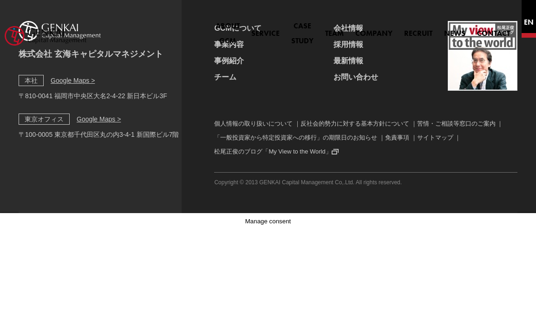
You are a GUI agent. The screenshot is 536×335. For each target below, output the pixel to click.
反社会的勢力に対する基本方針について (355, 123)
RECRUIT (393, 28)
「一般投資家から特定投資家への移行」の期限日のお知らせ (295, 137)
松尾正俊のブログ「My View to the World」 (272, 151)
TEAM (309, 28)
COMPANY (348, 28)
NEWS (429, 28)
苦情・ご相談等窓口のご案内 (456, 123)
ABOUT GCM (173, 28)
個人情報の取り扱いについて (253, 123)
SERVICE (221, 28)
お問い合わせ (355, 77)
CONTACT (468, 28)
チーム (225, 77)
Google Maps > (73, 80)
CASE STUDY (267, 28)
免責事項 (397, 137)
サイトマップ (435, 137)
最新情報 (348, 61)
